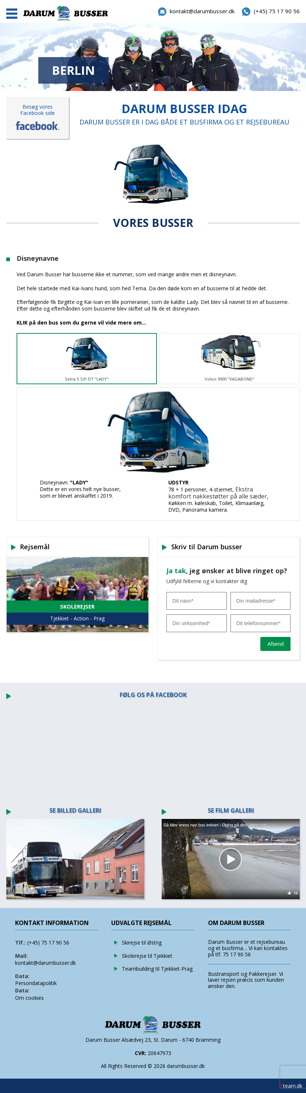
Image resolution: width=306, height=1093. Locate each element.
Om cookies (29, 997)
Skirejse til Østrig (142, 942)
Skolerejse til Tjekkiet (147, 955)
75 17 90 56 (237, 954)
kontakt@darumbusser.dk (45, 962)
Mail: (21, 955)
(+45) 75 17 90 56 (48, 942)
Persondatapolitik (36, 983)
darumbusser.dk (186, 1065)
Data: (22, 976)
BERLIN (73, 70)
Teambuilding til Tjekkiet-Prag (157, 968)
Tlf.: (20, 942)
